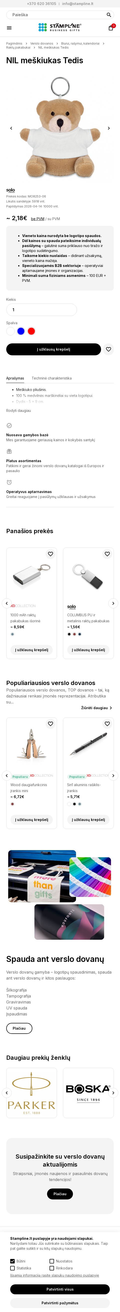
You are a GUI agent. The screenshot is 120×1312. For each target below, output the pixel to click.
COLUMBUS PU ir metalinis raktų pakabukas (88, 618)
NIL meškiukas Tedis (53, 47)
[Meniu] (9, 28)
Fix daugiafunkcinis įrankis (26, 788)
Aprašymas (15, 378)
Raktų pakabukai (18, 47)
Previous (11, 128)
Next (109, 128)
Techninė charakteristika (52, 378)
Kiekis (11, 299)
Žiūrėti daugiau (94, 708)
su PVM (54, 219)
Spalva (11, 323)
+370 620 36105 (41, 3)
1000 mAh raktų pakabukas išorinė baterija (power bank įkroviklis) (27, 618)
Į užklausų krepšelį (53, 349)
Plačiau (19, 1028)
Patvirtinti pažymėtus (60, 1303)
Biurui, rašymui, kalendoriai (80, 43)
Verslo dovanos (41, 43)
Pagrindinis (14, 43)
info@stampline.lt (77, 3)
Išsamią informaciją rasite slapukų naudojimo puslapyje (54, 1275)
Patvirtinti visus (60, 1289)
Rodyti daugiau (18, 410)
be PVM (37, 219)
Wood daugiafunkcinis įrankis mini (85, 788)
